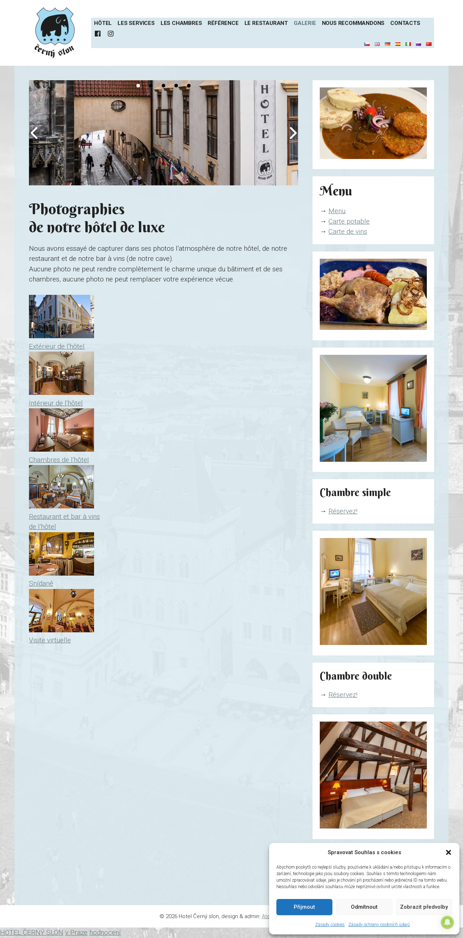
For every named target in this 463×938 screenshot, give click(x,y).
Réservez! (342, 511)
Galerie (305, 23)
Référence (223, 23)
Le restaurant (266, 23)
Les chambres (181, 23)
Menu (336, 211)
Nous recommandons (353, 23)
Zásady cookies (330, 924)
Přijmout (304, 907)
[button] (448, 852)
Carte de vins (347, 231)
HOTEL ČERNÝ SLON (31, 932)
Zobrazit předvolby (424, 907)
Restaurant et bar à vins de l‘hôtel (64, 516)
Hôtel (103, 23)
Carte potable (349, 221)
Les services (136, 23)
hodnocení (105, 932)
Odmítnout (364, 907)
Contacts (405, 23)
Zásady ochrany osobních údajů (379, 924)
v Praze (76, 932)
